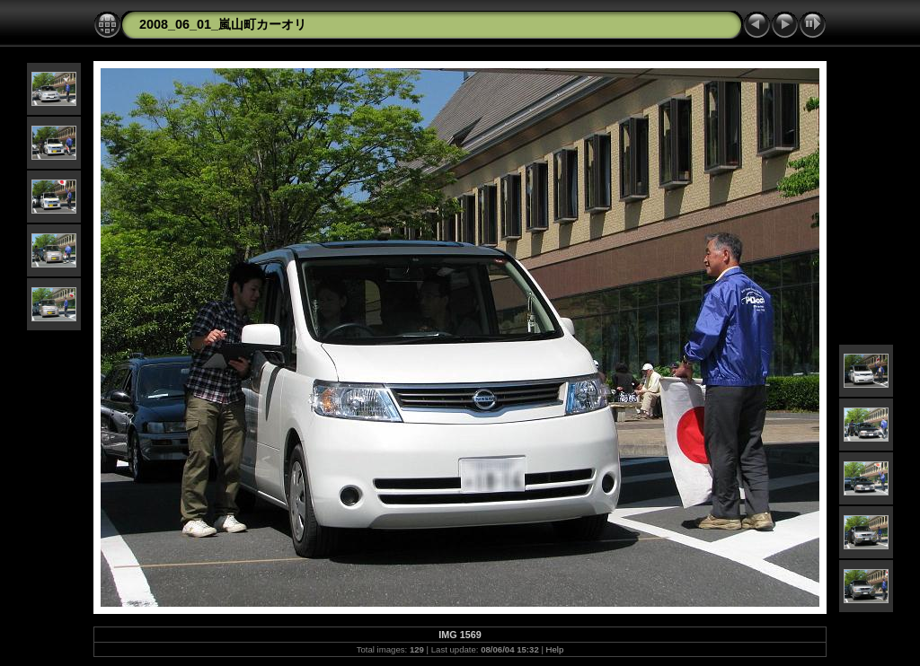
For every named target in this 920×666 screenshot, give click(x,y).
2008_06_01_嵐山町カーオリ (222, 24)
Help (555, 649)
